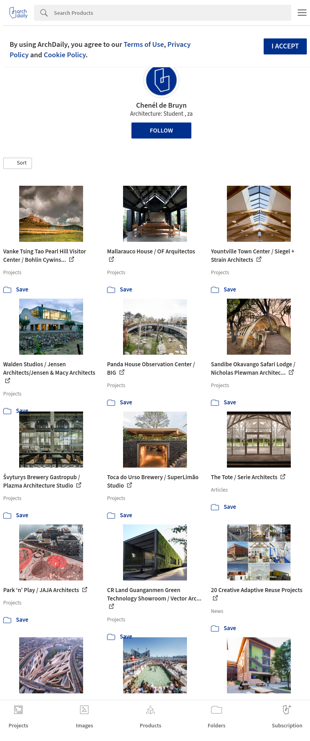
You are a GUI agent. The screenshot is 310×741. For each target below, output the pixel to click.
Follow (161, 130)
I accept (285, 46)
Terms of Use (143, 44)
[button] (17, 163)
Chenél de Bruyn (161, 105)
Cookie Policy (64, 55)
